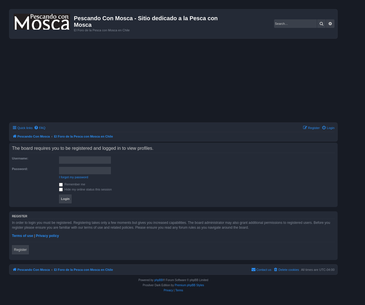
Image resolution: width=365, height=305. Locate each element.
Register (20, 250)
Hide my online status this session (85, 189)
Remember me (72, 184)
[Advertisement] (180, 81)
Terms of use (22, 236)
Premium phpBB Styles (189, 285)
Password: (20, 169)
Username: (20, 158)
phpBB (158, 280)
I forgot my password (73, 177)
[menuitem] (39, 127)
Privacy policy (47, 236)
